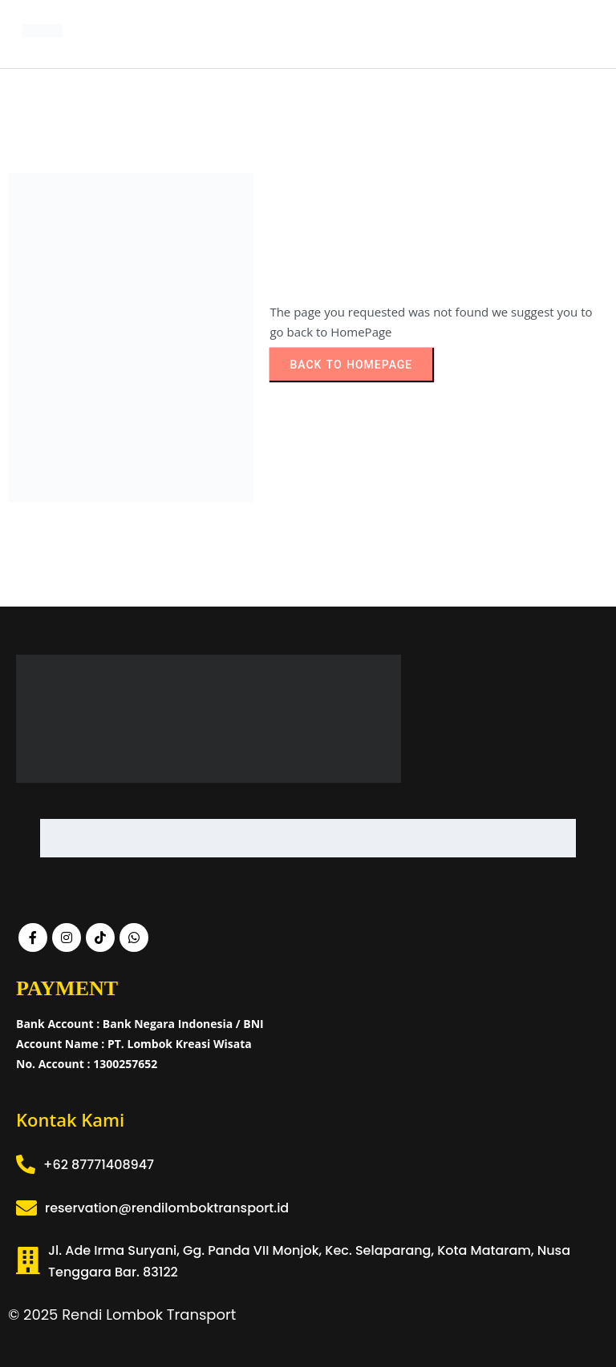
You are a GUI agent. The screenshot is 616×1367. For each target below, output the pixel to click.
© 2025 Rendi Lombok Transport (122, 1314)
